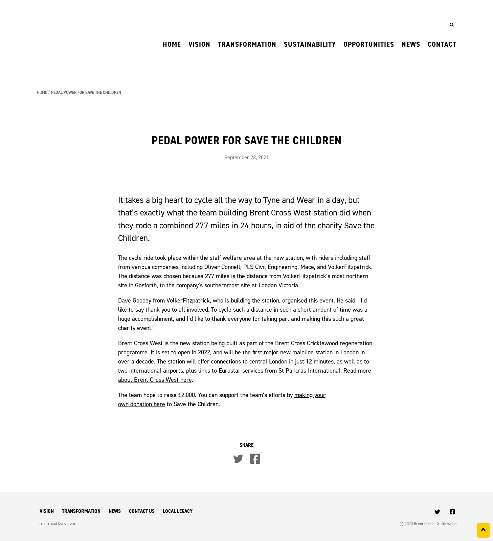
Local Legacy (178, 511)
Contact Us (142, 511)
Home (172, 44)
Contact (442, 44)
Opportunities (368, 44)
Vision (199, 44)
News (411, 44)
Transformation (247, 44)
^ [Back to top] (483, 531)
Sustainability (310, 44)
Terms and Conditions (57, 523)
